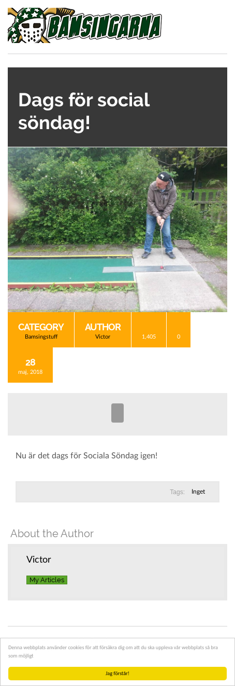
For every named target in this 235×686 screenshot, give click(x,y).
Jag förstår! (117, 673)
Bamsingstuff (41, 337)
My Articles (47, 580)
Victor (102, 337)
